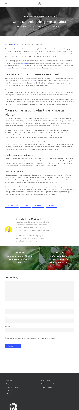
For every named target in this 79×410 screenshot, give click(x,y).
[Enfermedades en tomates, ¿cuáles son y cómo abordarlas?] (59, 258)
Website (7, 326)
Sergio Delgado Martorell (26, 26)
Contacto (9, 390)
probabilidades (23, 63)
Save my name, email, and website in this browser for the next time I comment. (31, 338)
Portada (7, 44)
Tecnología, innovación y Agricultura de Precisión (39, 16)
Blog (7, 384)
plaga (35, 80)
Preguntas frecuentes (12, 387)
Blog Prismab (15, 44)
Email (7, 317)
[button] (6, 3)
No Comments (55, 26)
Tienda (8, 393)
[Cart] (72, 3)
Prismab (9, 68)
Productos (9, 381)
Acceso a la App (46, 381)
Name (7, 308)
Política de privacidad (47, 384)
